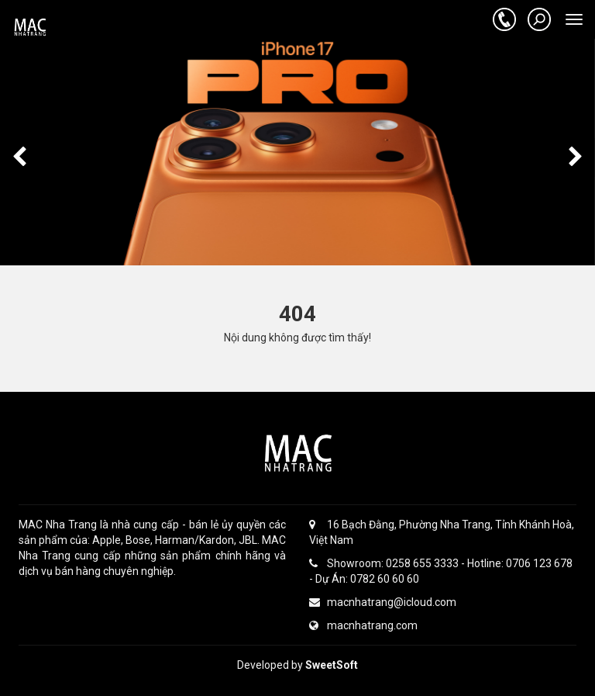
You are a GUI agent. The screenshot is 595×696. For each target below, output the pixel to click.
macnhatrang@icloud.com (382, 602)
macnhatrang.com (363, 625)
